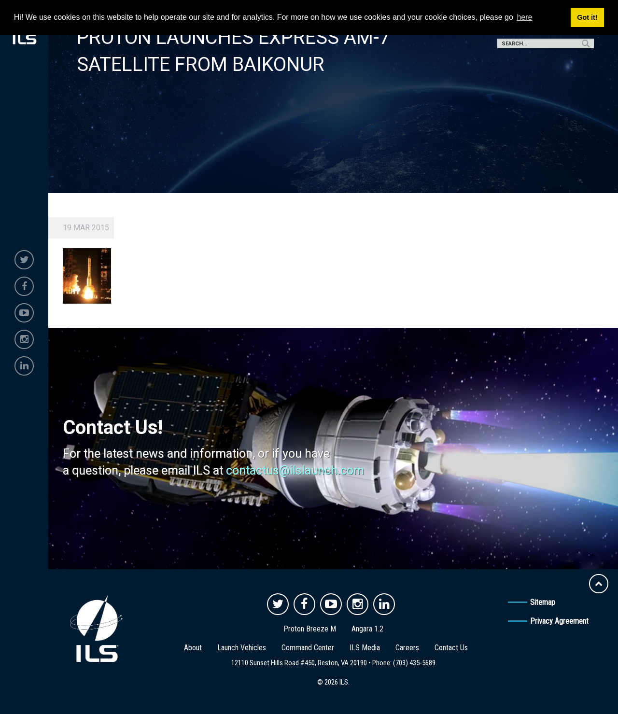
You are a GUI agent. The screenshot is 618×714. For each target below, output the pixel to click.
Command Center (307, 647)
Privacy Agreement (559, 621)
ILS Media (365, 647)
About (193, 647)
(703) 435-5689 (414, 662)
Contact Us (451, 647)
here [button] (524, 17)
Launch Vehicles (241, 647)
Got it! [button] (587, 17)
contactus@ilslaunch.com (295, 470)
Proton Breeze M (309, 628)
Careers (407, 647)
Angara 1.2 (367, 628)
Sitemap (542, 602)
